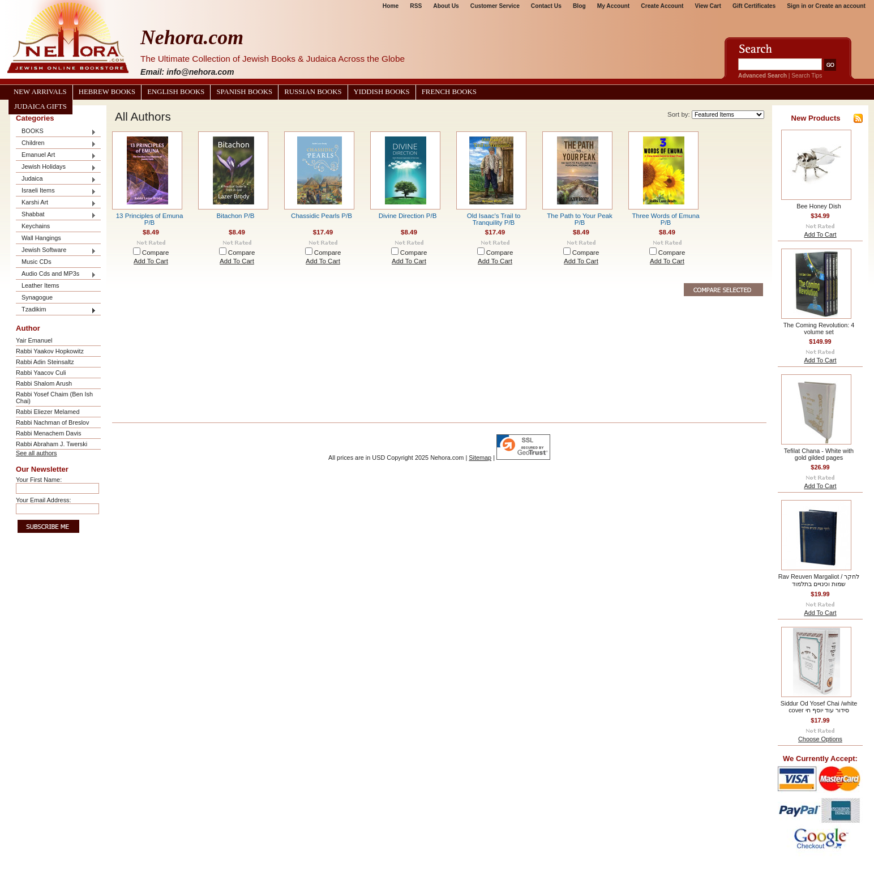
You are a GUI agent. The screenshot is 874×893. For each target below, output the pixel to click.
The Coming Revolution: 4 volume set (819, 328)
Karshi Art (56, 203)
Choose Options (820, 739)
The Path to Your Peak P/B (579, 219)
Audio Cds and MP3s (56, 274)
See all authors (36, 453)
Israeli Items (56, 191)
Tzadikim (56, 310)
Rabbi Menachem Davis (48, 433)
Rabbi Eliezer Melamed (47, 411)
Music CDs (37, 261)
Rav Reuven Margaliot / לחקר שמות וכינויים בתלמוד (819, 580)
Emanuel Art (56, 155)
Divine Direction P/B (408, 215)
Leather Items (40, 285)
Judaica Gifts (40, 106)
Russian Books (312, 92)
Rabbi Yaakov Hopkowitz (50, 351)
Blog (579, 6)
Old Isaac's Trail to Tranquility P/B (494, 219)
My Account (613, 6)
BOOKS (56, 131)
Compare (155, 252)
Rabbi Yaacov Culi (41, 372)
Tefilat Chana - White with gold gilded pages (819, 454)
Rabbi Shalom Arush (44, 383)
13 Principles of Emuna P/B (149, 219)
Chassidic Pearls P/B (321, 215)
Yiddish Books (382, 92)
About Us (446, 6)
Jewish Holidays (56, 167)
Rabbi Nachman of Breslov (52, 422)
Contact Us (546, 6)
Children (56, 143)
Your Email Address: (43, 500)
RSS (416, 6)
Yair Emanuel (34, 340)
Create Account (662, 6)
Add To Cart (151, 261)
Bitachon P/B (236, 215)
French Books (449, 92)
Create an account (840, 6)
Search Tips (806, 75)
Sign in (796, 6)
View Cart (708, 6)
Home (391, 6)
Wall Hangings (41, 237)
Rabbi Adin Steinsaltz (45, 361)
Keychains (36, 226)
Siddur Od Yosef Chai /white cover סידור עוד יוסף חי (819, 706)
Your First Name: (39, 479)
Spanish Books (244, 92)
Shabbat (56, 215)
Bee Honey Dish (818, 206)
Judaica (56, 179)
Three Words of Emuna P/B (665, 219)
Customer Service (495, 6)
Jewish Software (56, 250)
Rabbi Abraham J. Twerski (51, 444)
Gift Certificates (754, 6)
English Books (175, 92)
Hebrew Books (107, 92)
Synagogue (37, 297)
